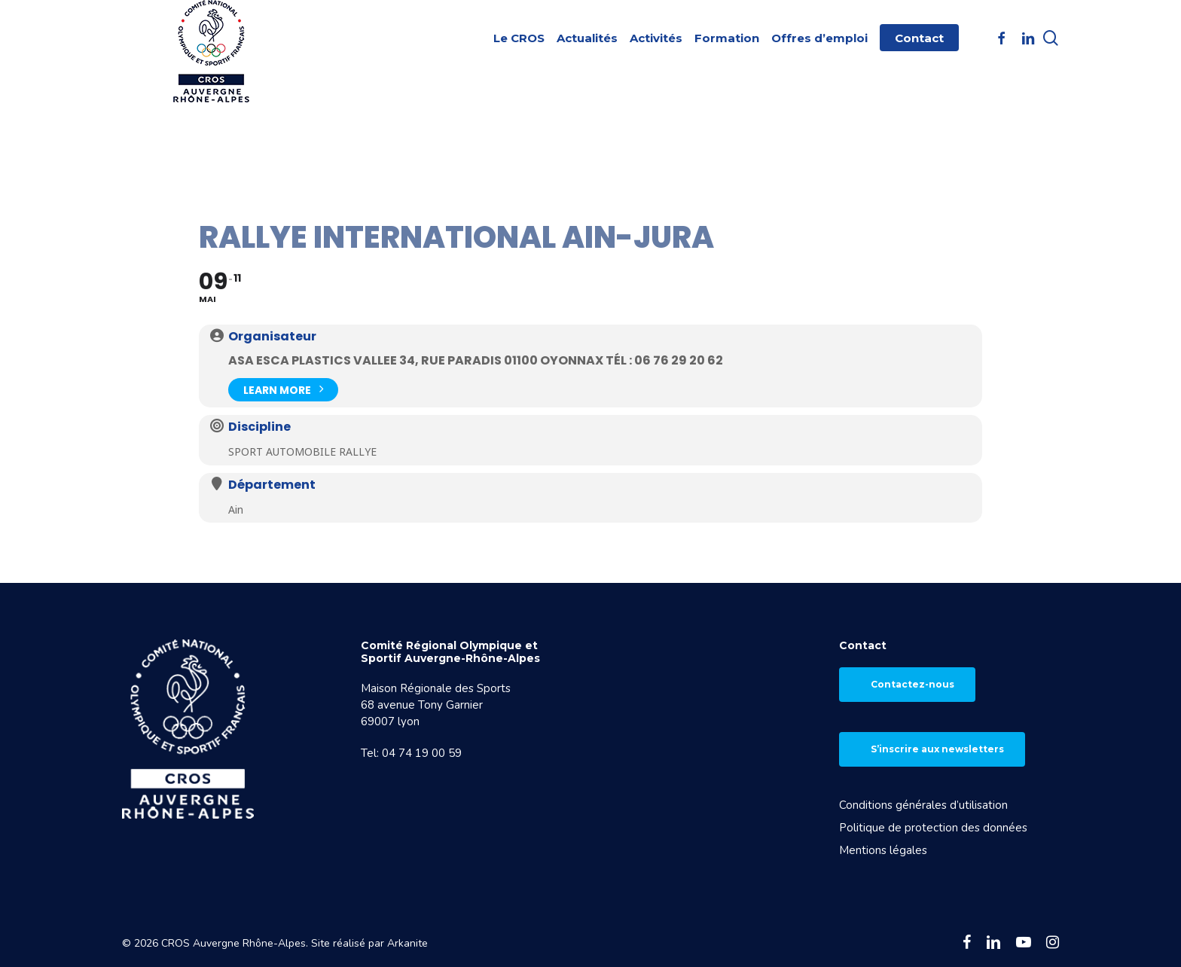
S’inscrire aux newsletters (937, 749)
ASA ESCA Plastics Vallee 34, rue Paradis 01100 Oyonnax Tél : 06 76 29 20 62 (475, 360)
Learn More (283, 388)
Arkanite (407, 943)
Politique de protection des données (933, 827)
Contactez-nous (912, 684)
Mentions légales (883, 850)
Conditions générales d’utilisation (923, 805)
